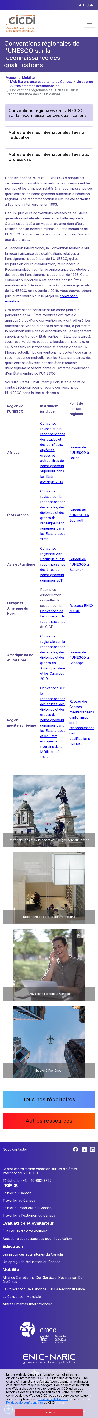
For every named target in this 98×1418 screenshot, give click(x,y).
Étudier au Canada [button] (17, 1193)
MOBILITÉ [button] (11, 1269)
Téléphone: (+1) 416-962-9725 (27, 1180)
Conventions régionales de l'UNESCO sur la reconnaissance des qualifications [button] (48, 113)
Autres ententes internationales (34, 86)
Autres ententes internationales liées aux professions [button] (49, 157)
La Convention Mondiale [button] (22, 1296)
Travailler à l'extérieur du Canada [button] (29, 1215)
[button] (21, 23)
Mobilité (28, 77)
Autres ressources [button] (49, 1120)
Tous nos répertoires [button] (49, 1099)
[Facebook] (76, 1149)
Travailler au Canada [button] (19, 1200)
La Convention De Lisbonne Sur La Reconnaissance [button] (44, 1289)
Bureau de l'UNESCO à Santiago (79, 657)
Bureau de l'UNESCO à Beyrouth (79, 515)
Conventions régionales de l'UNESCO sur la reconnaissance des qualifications (43, 92)
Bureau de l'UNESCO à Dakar (79, 452)
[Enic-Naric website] (49, 1359)
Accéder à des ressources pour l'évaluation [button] (37, 1238)
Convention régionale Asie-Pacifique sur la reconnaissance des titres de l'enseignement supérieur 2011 (52, 564)
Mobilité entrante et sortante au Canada (41, 82)
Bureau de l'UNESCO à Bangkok (79, 564)
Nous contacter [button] (15, 1149)
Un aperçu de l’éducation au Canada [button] (31, 1262)
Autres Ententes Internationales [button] (28, 1304)
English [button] (88, 5)
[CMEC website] (49, 1336)
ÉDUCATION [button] (13, 1246)
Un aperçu (85, 82)
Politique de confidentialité (24, 1402)
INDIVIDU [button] (11, 1185)
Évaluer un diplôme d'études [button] (25, 1231)
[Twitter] (84, 1149)
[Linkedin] (92, 1149)
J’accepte (49, 1412)
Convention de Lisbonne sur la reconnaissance (52, 616)
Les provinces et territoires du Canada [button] (33, 1254)
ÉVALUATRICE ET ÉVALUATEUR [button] (28, 1223)
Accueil (12, 77)
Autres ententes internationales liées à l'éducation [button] (46, 135)
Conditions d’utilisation (53, 1399)
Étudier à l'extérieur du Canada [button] (27, 1208)
